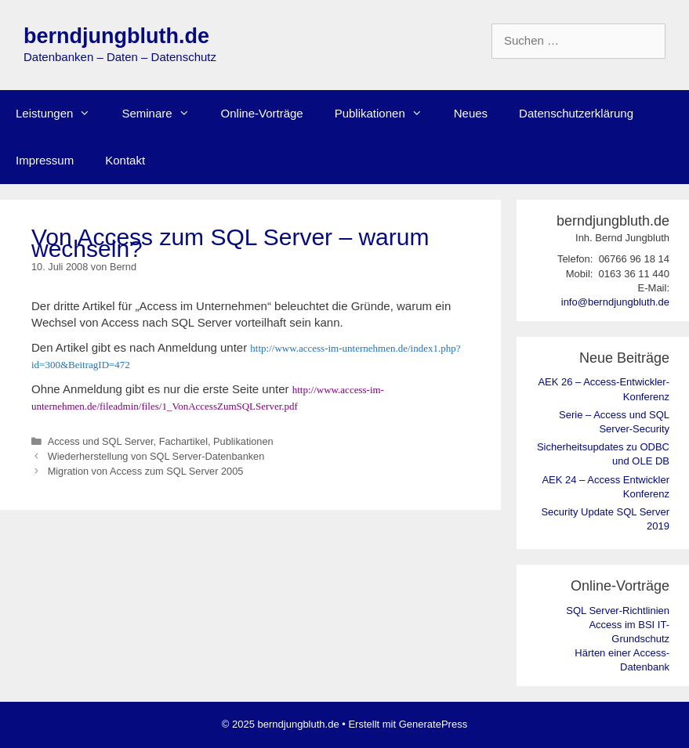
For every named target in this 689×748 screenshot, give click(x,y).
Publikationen (386, 113)
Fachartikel (183, 441)
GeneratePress (433, 724)
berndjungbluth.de (116, 36)
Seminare (163, 113)
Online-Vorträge (262, 113)
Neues (471, 113)
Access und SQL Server (101, 441)
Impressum (45, 160)
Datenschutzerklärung (576, 113)
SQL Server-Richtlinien (617, 610)
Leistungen (61, 113)
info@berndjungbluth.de (615, 302)
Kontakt (125, 160)
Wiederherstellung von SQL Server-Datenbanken (156, 456)
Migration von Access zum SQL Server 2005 (146, 471)
